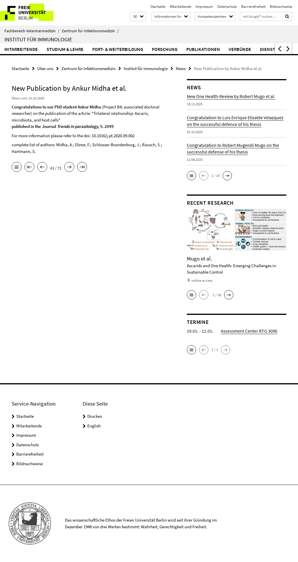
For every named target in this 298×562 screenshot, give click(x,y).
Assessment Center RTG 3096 (249, 331)
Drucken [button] (94, 416)
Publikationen (203, 49)
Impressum (204, 6)
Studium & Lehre (65, 49)
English (94, 426)
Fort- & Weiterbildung (117, 49)
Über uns (45, 68)
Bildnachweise (281, 6)
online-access (201, 280)
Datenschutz (227, 6)
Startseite (157, 6)
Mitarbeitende (180, 6)
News (181, 68)
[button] (138, 17)
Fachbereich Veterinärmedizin (31, 31)
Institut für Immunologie (38, 39)
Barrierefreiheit (253, 6)
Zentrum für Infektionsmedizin (90, 31)
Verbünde (240, 49)
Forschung (165, 49)
